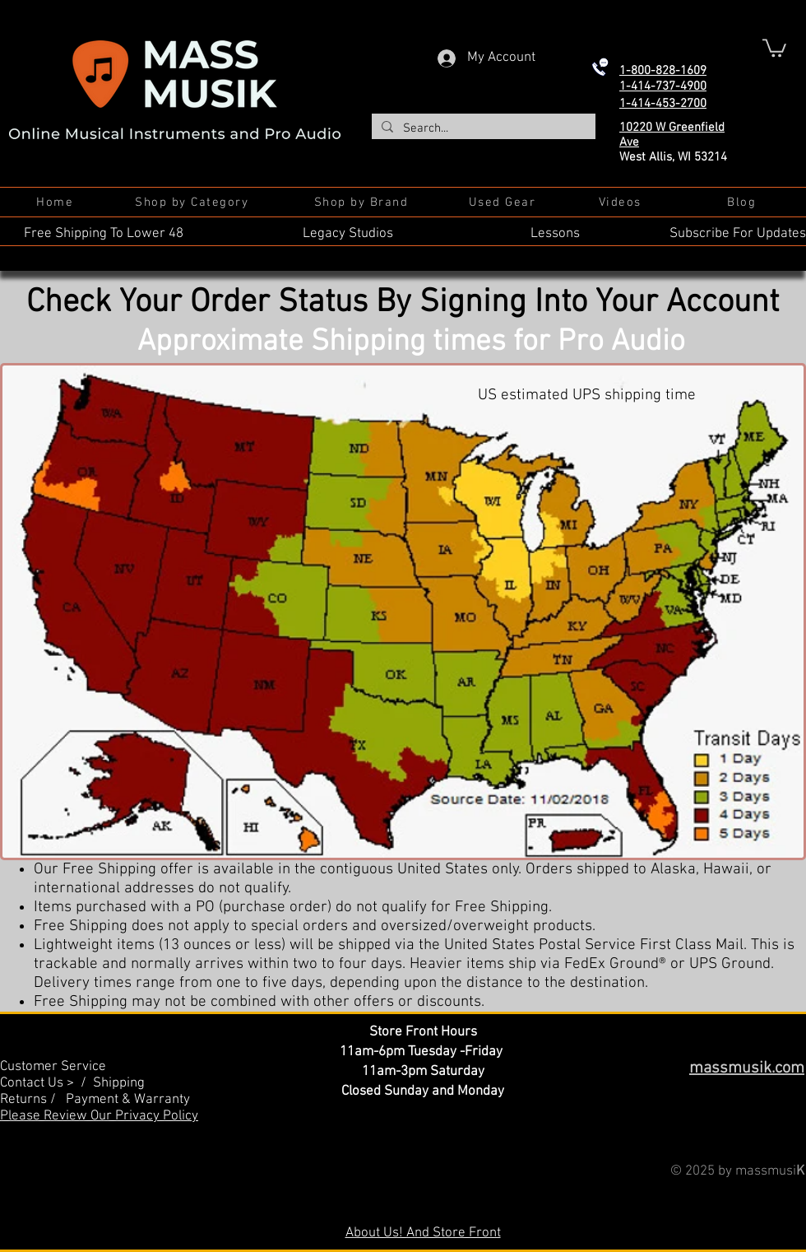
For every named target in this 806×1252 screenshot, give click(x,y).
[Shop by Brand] (363, 202)
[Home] (56, 202)
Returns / (33, 1099)
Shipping (119, 1083)
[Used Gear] (504, 202)
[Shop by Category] (193, 202)
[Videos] (621, 202)
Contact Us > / (46, 1083)
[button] (774, 47)
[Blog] (743, 202)
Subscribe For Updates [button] (737, 234)
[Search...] (482, 129)
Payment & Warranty (128, 1099)
